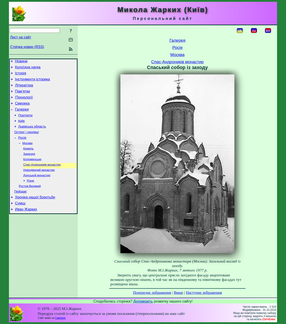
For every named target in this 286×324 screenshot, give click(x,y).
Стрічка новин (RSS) (27, 47)
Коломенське (32, 170)
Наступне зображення (204, 292)
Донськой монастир (36, 187)
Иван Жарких (26, 225)
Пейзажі (20, 205)
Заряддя (29, 164)
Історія (20, 75)
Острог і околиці (26, 141)
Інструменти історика (32, 82)
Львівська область (32, 134)
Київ (21, 128)
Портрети (25, 122)
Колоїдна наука (27, 68)
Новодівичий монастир (39, 182)
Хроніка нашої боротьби (35, 212)
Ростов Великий (30, 199)
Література (24, 88)
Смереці (60, 318)
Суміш (20, 219)
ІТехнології (24, 102)
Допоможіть (143, 301)
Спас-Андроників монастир (42, 176)
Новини (21, 62)
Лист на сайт (20, 37)
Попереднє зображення (152, 292)
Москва (27, 153)
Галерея (22, 115)
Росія (22, 147)
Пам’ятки (22, 95)
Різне (30, 193)
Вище (178, 292)
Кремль (28, 158)
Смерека (22, 109)
